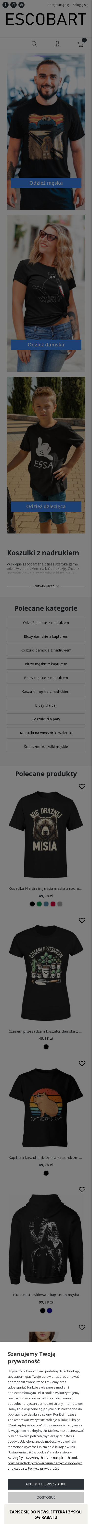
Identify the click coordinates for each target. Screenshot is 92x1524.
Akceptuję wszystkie (46, 1484)
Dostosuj (46, 1497)
